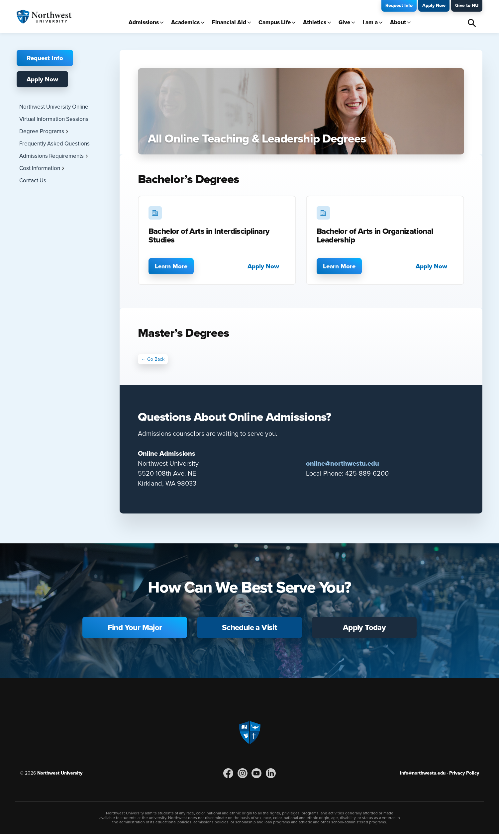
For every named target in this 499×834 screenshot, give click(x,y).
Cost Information (39, 168)
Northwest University (59, 773)
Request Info (399, 5)
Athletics (314, 22)
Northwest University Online (53, 107)
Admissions (144, 22)
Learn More (171, 266)
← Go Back (152, 359)
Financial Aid (229, 22)
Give (344, 22)
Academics (185, 22)
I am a (370, 22)
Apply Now (434, 5)
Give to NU (466, 5)
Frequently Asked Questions (54, 143)
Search (471, 23)
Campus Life (274, 22)
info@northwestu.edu (423, 773)
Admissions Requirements (51, 156)
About (398, 22)
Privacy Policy (464, 773)
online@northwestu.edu (342, 463)
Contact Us (32, 180)
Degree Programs (41, 131)
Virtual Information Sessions (53, 119)
